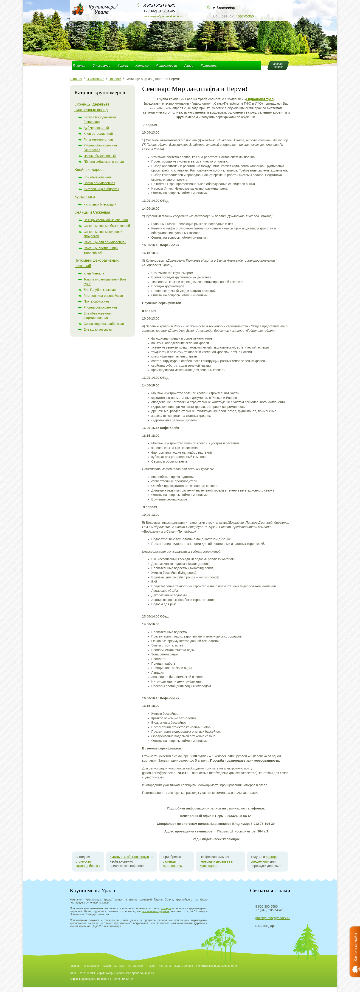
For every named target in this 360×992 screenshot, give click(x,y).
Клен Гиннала (94, 273)
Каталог (142, 65)
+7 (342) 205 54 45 (269, 910)
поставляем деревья (155, 911)
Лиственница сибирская (101, 189)
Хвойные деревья (90, 169)
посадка (166, 908)
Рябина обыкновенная (100, 307)
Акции (189, 65)
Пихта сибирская (96, 301)
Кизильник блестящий (100, 204)
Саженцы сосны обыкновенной (107, 226)
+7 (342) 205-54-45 (159, 11)
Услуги (123, 65)
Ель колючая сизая (98, 329)
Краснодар (245, 16)
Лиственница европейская (103, 295)
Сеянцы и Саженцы (92, 212)
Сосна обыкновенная (99, 183)
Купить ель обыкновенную (129, 857)
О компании (101, 65)
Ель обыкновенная (98, 177)
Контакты (209, 65)
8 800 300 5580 (159, 5)
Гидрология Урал (260, 99)
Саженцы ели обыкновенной (105, 242)
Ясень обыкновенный (100, 156)
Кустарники (84, 196)
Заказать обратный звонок (162, 16)
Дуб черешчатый (96, 128)
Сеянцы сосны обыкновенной (106, 220)
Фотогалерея (166, 65)
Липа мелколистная (98, 139)
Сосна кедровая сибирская (104, 324)
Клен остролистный (98, 133)
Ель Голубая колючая (100, 290)
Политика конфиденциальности (216, 965)
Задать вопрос (183, 965)
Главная (79, 65)
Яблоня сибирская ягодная (104, 161)
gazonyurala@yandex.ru (272, 918)
